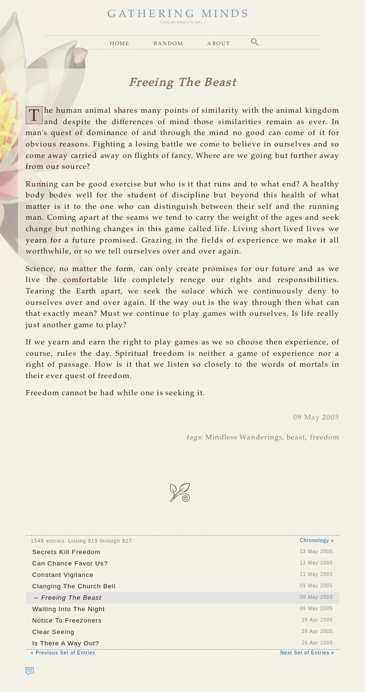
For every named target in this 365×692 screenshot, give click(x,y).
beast (296, 437)
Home (119, 43)
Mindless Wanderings (243, 437)
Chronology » (317, 540)
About (219, 43)
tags (193, 437)
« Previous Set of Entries (62, 652)
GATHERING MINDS (178, 14)
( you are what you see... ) (182, 22)
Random (168, 43)
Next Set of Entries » (307, 652)
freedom (324, 437)
